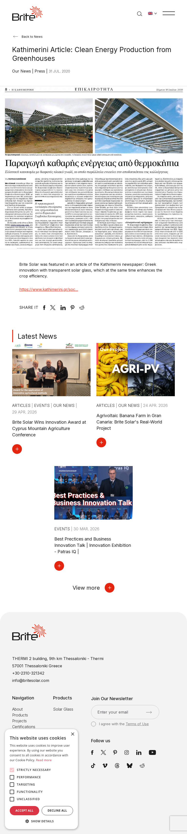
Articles (22, 405)
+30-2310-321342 (28, 673)
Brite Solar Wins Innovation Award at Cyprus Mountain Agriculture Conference (49, 428)
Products (20, 715)
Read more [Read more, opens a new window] (44, 760)
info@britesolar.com (30, 680)
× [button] (72, 734)
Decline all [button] (57, 810)
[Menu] (169, 13)
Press (40, 71)
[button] (41, 821)
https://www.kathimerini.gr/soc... (48, 289)
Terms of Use (137, 724)
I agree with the (120, 724)
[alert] (41, 779)
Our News (22, 71)
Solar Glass (63, 709)
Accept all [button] (25, 810)
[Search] (139, 13)
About (17, 709)
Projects (19, 720)
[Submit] (149, 712)
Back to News (28, 36)
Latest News (37, 336)
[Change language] (152, 13)
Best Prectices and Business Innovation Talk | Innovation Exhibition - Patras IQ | (92, 545)
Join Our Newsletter (112, 699)
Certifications (23, 726)
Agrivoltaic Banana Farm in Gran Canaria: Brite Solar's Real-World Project (129, 422)
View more (93, 588)
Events (42, 405)
